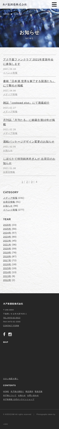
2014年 (7, 272)
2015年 (7, 268)
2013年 (7, 276)
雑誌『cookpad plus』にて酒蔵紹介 (26, 102)
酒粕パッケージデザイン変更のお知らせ (28, 141)
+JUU (5, 424)
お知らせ (8, 150)
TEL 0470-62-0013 (11, 318)
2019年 (7, 252)
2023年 (7, 236)
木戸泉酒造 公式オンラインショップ (18, 399)
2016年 (7, 264)
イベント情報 (10, 73)
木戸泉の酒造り (17, 391)
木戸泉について (10, 395)
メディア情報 (10, 94)
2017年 (7, 260)
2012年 (7, 280)
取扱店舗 (38, 391)
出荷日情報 (9, 172)
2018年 (7, 256)
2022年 (7, 240)
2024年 (7, 233)
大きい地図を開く (10, 379)
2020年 (7, 248)
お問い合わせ (33, 395)
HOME (6, 391)
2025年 (7, 229)
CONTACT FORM (11, 326)
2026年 (7, 225)
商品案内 (29, 391)
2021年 (7, 244)
